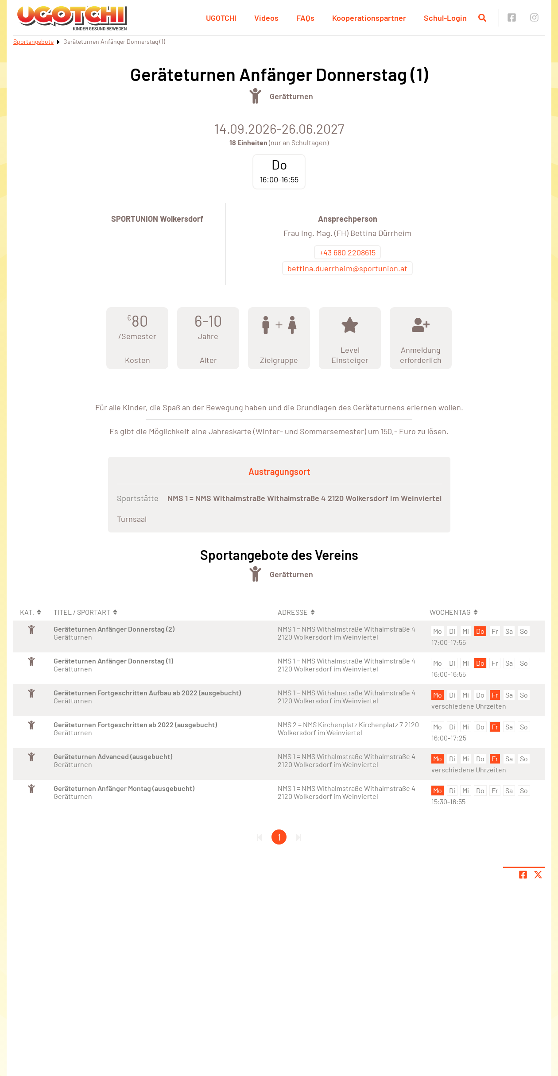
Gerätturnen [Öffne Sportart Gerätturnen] (291, 96)
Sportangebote (33, 41)
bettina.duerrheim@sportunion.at (347, 268)
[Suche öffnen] (482, 18)
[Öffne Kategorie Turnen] (255, 96)
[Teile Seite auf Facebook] (523, 874)
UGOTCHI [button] (221, 18)
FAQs (305, 18)
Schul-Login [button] (445, 18)
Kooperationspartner (369, 18)
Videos (266, 18)
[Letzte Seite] (298, 837)
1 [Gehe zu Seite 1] (279, 837)
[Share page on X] (538, 874)
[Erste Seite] (259, 837)
